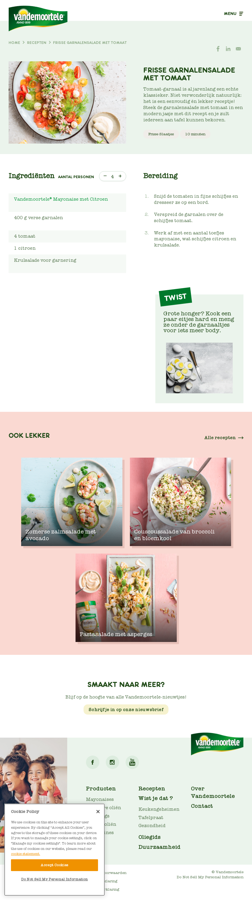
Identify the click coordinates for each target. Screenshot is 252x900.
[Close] (98, 811)
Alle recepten (220, 437)
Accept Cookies (54, 865)
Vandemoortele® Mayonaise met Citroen (61, 199)
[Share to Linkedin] (228, 49)
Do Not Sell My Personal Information (210, 877)
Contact (202, 806)
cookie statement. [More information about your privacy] (25, 854)
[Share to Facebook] (218, 49)
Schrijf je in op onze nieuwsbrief (126, 709)
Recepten (151, 788)
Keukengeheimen (158, 809)
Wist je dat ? (155, 798)
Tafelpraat (150, 817)
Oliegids (149, 837)
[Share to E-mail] (238, 49)
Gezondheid (152, 825)
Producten (101, 788)
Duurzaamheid (159, 847)
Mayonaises (100, 799)
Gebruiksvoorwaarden (106, 873)
